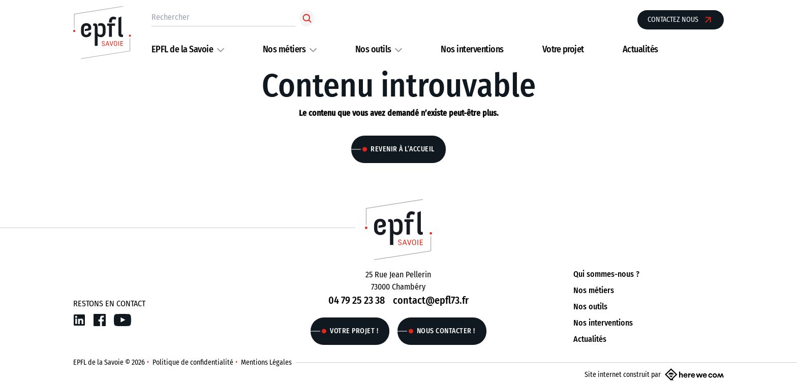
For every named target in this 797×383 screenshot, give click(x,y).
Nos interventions (472, 49)
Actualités (640, 49)
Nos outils (373, 49)
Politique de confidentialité (192, 362)
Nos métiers (284, 49)
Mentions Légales (266, 362)
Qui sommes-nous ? (606, 274)
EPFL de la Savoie (182, 49)
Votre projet (563, 49)
